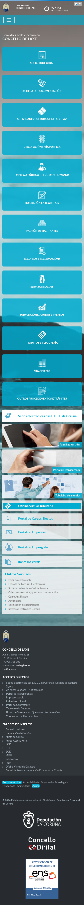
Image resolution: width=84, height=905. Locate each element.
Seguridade (24, 786)
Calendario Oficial (16, 701)
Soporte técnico (12, 782)
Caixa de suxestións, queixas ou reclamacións (33, 592)
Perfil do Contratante (18, 704)
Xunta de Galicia (15, 736)
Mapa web (47, 782)
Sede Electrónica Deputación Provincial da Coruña (34, 770)
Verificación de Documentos (22, 716)
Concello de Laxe (15, 729)
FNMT (9, 762)
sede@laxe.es (23, 665)
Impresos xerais (15, 697)
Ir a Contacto (9, 668)
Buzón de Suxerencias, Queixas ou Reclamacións (33, 712)
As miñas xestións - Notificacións (24, 689)
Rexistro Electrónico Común (24, 609)
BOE (8, 751)
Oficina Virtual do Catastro (20, 766)
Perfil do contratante (20, 580)
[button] (78, 4)
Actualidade (15, 600)
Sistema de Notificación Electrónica (28, 588)
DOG (9, 748)
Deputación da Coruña (18, 733)
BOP (8, 744)
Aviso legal (60, 782)
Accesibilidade (31, 782)
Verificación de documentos (23, 604)
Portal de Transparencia (19, 693)
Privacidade (9, 786)
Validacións (12, 759)
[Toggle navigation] (9, 20)
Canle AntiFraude (18, 596)
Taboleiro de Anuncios (18, 708)
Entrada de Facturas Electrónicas (26, 584)
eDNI (9, 755)
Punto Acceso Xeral (16, 740)
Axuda (35, 786)
